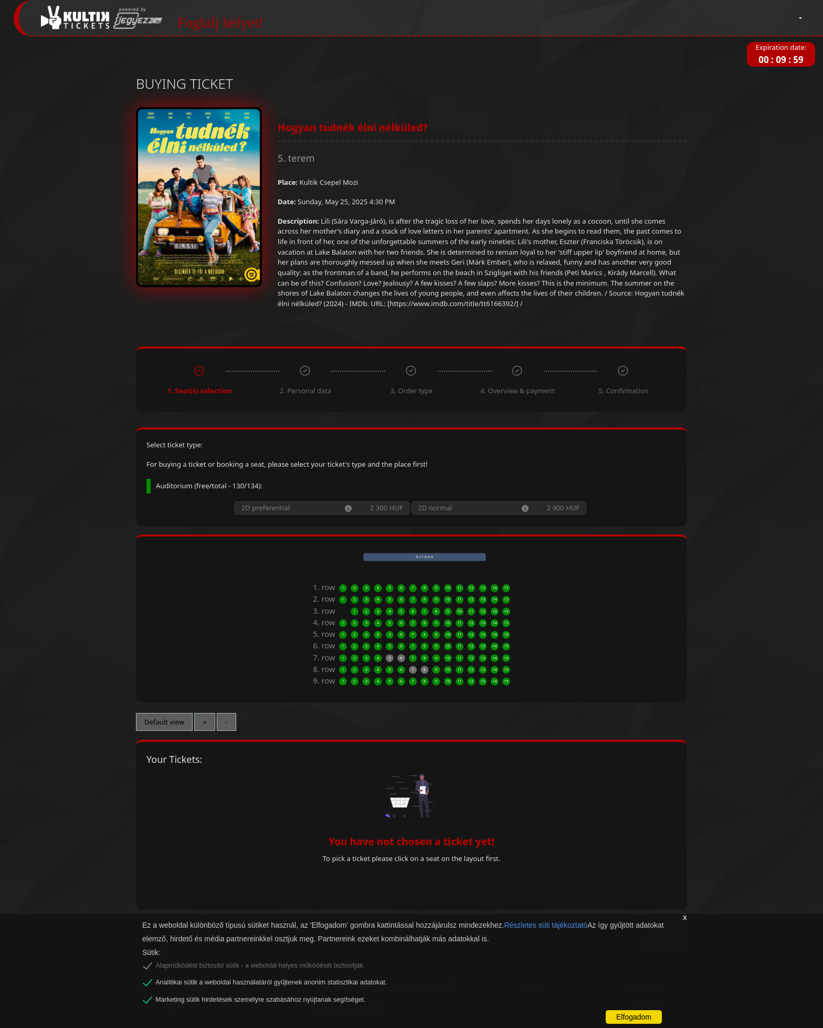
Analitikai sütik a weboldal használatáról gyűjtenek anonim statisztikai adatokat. (271, 982)
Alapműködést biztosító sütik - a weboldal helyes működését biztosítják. (260, 965)
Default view (164, 722)
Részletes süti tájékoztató (545, 925)
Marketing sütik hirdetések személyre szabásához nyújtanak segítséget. (260, 999)
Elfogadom (633, 1017)
